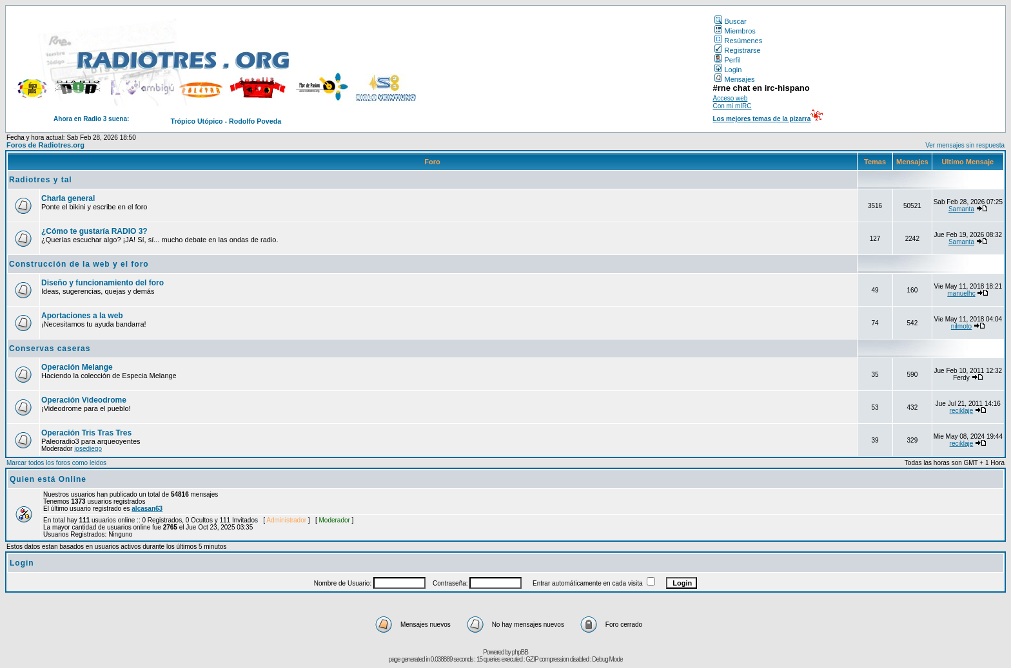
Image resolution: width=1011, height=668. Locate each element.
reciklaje (962, 410)
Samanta (961, 209)
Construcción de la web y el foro (79, 264)
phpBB (520, 652)
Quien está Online (48, 479)
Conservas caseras (49, 348)
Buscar (730, 21)
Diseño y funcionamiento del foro (102, 282)
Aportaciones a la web (82, 315)
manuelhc (961, 293)
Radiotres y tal (40, 179)
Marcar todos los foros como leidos (56, 462)
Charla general (68, 198)
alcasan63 (147, 508)
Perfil (727, 60)
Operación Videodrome (83, 400)
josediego (88, 448)
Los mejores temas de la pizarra (761, 118)
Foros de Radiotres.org (45, 145)
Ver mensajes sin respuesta (965, 145)
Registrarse (737, 50)
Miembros (734, 31)
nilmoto (961, 326)
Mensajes (734, 79)
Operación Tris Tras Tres (86, 432)
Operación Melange (77, 367)
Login (727, 69)
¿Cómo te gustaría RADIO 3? (94, 231)
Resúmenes (738, 40)
